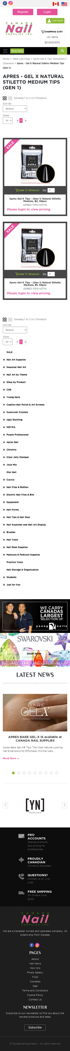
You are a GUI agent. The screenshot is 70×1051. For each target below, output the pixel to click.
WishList (32, 190)
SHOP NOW (34, 620)
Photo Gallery (35, 972)
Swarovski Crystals (17, 412)
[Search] (62, 51)
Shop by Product (16, 382)
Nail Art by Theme (17, 374)
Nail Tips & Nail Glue (18, 517)
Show (6, 115)
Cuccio (10, 479)
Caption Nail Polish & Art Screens (25, 404)
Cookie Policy (35, 995)
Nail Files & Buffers (17, 487)
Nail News (35, 963)
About (35, 959)
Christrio (11, 449)
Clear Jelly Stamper (18, 457)
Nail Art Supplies (16, 359)
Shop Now (17, 50)
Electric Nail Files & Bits (20, 494)
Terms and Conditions (35, 990)
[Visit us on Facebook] (32, 945)
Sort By (7, 103)
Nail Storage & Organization (22, 569)
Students (11, 577)
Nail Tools (12, 539)
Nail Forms (13, 509)
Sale (35, 986)
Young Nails (13, 397)
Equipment (13, 502)
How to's (35, 968)
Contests (35, 981)
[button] (13, 774)
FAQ (35, 977)
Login (47, 12)
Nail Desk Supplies (17, 547)
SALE (10, 352)
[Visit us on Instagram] (38, 945)
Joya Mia (12, 464)
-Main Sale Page (21, 59)
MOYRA (11, 427)
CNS (9, 389)
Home (6, 59)
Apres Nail (12, 442)
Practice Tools (15, 562)
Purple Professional (18, 434)
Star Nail (11, 472)
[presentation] (5, 805)
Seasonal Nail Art (16, 367)
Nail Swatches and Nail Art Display (26, 524)
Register (22, 12)
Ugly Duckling (14, 419)
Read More (9, 758)
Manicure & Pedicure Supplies (23, 554)
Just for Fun (13, 584)
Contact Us (35, 999)
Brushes (11, 532)
